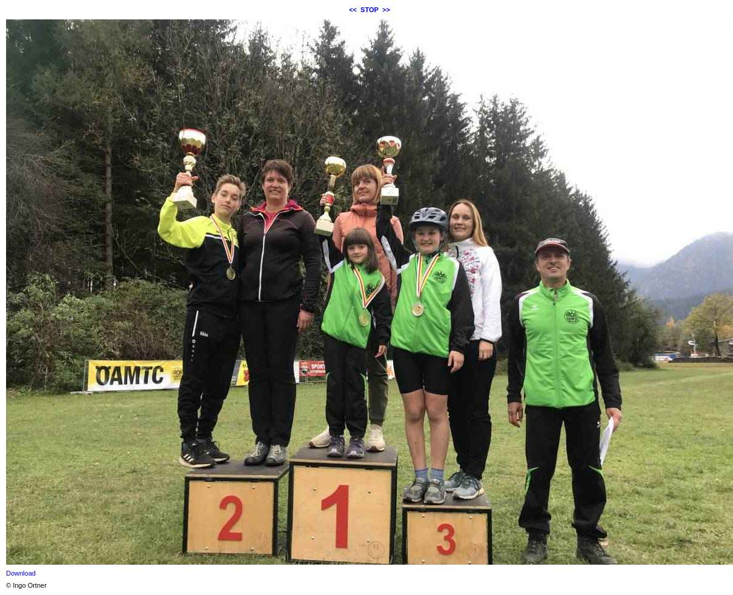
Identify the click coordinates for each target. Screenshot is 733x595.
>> (386, 9)
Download (21, 573)
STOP (369, 9)
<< (353, 9)
